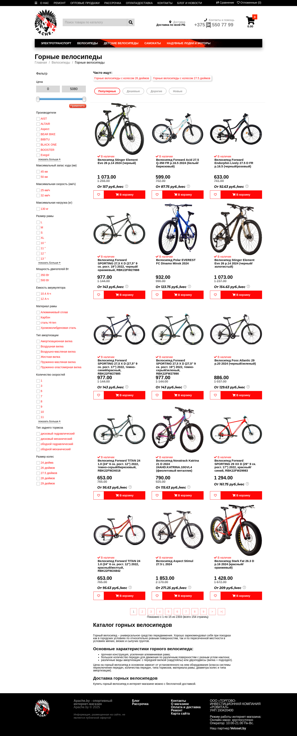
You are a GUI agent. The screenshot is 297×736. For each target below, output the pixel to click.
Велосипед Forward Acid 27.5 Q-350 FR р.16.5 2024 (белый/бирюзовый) (177, 163)
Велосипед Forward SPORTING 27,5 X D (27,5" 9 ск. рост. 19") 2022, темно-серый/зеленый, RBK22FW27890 (176, 367)
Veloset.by (238, 728)
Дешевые (133, 91)
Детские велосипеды (121, 43)
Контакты (178, 700)
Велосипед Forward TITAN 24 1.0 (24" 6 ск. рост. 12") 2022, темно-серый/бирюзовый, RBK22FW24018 (119, 465)
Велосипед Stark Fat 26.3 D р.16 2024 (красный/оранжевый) (234, 564)
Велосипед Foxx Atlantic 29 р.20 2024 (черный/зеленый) (235, 362)
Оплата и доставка (186, 707)
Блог (136, 700)
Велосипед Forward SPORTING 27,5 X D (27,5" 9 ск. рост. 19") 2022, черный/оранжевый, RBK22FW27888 (118, 265)
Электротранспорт (56, 43)
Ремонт (177, 710)
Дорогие (156, 91)
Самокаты (152, 43)
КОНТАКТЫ (165, 3)
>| (221, 611)
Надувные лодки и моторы (188, 43)
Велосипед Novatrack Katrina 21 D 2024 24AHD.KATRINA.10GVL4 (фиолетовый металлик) (177, 465)
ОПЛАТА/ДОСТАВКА (139, 3)
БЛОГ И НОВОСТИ (189, 3)
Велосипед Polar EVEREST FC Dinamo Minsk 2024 (176, 261)
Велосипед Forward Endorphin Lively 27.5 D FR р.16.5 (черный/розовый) (233, 163)
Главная (41, 62)
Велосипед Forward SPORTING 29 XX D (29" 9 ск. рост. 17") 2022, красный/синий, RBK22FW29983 (235, 465)
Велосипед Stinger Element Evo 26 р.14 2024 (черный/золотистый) (234, 263)
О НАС (44, 3)
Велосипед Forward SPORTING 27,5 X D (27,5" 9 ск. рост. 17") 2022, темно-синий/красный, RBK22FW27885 (118, 367)
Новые (177, 91)
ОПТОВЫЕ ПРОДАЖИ (85, 3)
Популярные (107, 91)
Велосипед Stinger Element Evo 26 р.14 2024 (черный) (118, 161)
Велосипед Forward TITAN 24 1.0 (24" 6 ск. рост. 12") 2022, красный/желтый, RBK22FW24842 (119, 566)
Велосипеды (87, 43)
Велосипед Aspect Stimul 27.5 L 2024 (174, 562)
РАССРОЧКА (112, 3)
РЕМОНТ (60, 3)
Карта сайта (180, 713)
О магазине (180, 704)
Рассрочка (140, 704)
